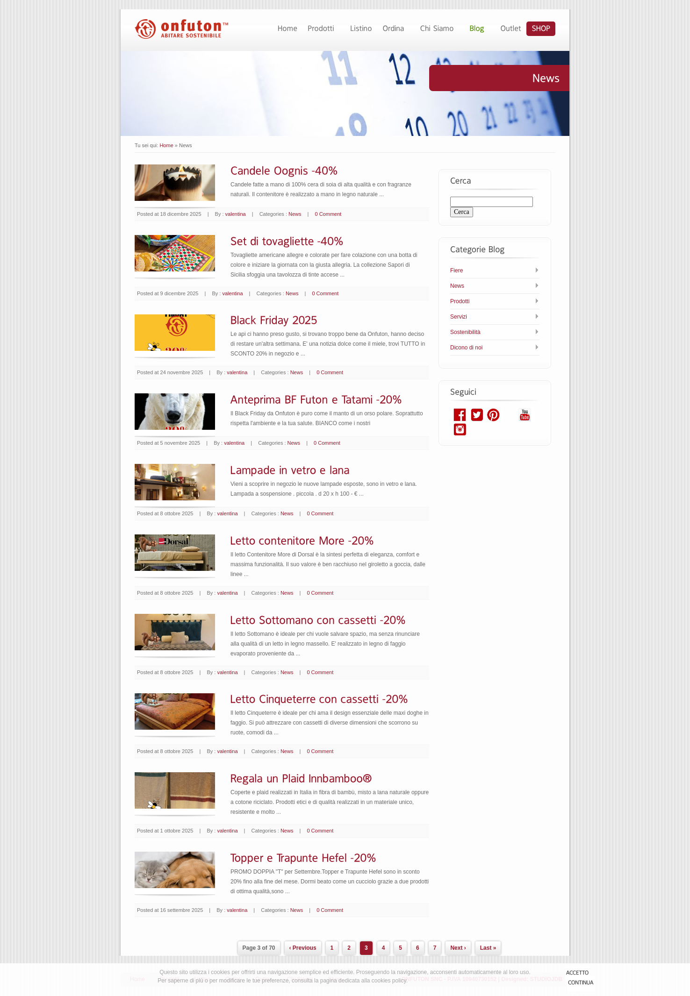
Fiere (456, 270)
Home (166, 145)
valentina (235, 214)
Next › (458, 948)
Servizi (458, 317)
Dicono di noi (466, 347)
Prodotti (459, 301)
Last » (488, 948)
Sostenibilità (465, 332)
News (295, 214)
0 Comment (328, 214)
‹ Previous (302, 948)
